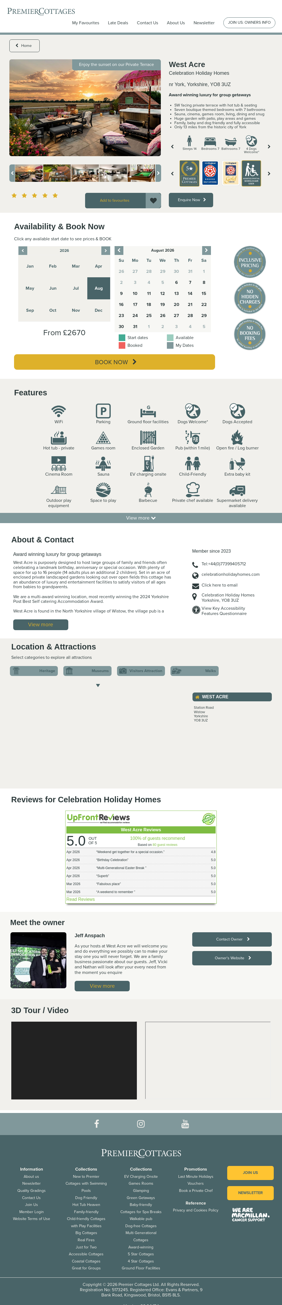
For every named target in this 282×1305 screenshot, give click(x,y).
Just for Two (86, 1247)
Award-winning (140, 1247)
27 (176, 315)
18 (149, 304)
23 (121, 315)
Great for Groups (86, 1268)
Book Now (116, 362)
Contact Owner (233, 939)
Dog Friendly (86, 1197)
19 (162, 304)
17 (135, 304)
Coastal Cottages (86, 1261)
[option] (85, 107)
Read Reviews (80, 899)
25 (149, 315)
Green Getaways (141, 1197)
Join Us (31, 1204)
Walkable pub (141, 1218)
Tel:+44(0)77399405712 (224, 564)
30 (121, 326)
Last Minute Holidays (195, 1176)
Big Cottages (86, 1233)
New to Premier (86, 1176)
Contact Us (147, 23)
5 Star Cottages (141, 1254)
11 (149, 293)
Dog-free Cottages (141, 1226)
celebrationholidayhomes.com (231, 574)
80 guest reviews (165, 845)
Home (23, 45)
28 (190, 315)
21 (190, 304)
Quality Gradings (31, 1190)
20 (176, 304)
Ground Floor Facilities (141, 1268)
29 (204, 315)
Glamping (141, 1190)
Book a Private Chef (196, 1190)
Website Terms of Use (31, 1218)
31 (135, 326)
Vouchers (196, 1183)
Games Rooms (141, 1183)
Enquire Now (192, 200)
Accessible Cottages (86, 1254)
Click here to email (220, 585)
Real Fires (86, 1240)
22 (204, 304)
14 (190, 293)
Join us (250, 1172)
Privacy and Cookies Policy (195, 1210)
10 (135, 293)
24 (135, 315)
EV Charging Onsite (141, 1176)
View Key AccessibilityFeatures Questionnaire (224, 611)
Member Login (31, 1212)
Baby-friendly (141, 1204)
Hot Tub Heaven (86, 1204)
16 (121, 304)
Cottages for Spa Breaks (141, 1212)
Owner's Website (233, 958)
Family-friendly (86, 1212)
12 (162, 293)
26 (163, 315)
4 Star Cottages (141, 1261)
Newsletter (31, 1183)
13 (176, 293)
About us (31, 1176)
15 (204, 293)
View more (141, 518)
